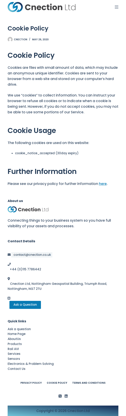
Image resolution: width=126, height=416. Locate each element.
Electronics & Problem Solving (31, 364)
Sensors (14, 359)
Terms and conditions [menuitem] (89, 383)
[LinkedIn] (66, 396)
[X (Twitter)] (60, 396)
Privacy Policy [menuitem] (31, 383)
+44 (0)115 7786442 (25, 269)
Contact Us (16, 369)
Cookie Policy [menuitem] (57, 383)
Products (15, 344)
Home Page (16, 334)
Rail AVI (13, 349)
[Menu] (116, 7)
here (103, 183)
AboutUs (14, 339)
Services (14, 354)
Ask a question (19, 329)
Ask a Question (25, 304)
